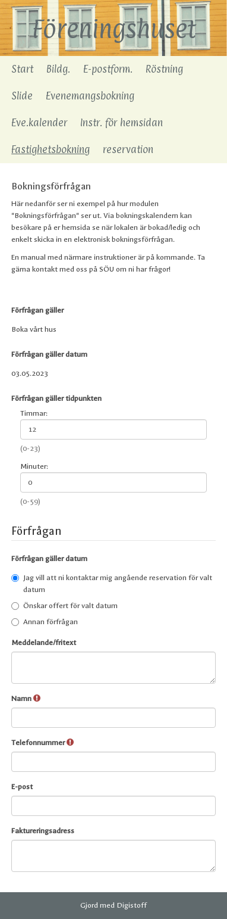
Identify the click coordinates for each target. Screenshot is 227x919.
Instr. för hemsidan (121, 123)
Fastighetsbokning (50, 149)
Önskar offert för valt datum (64, 606)
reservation (128, 149)
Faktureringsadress (42, 831)
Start (22, 69)
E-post (22, 787)
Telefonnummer (42, 742)
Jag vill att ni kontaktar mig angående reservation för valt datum (111, 584)
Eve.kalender (39, 123)
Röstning (164, 69)
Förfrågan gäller (37, 310)
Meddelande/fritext (43, 642)
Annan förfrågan (44, 622)
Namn (25, 698)
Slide (22, 96)
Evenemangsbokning (90, 96)
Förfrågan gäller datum (49, 354)
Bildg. (58, 69)
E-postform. (108, 69)
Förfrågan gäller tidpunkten (56, 398)
